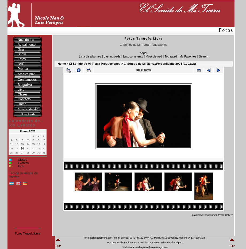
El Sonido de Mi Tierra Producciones (94, 63)
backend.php (175, 242)
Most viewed (154, 56)
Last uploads (112, 56)
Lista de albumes (90, 56)
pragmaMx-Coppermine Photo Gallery (212, 215)
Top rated (171, 56)
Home (62, 63)
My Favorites (187, 56)
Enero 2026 (28, 131)
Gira (21, 166)
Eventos (23, 162)
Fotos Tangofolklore (27, 233)
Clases (22, 159)
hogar (143, 53)
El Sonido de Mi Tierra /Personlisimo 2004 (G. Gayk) (160, 63)
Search (203, 56)
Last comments (133, 56)
